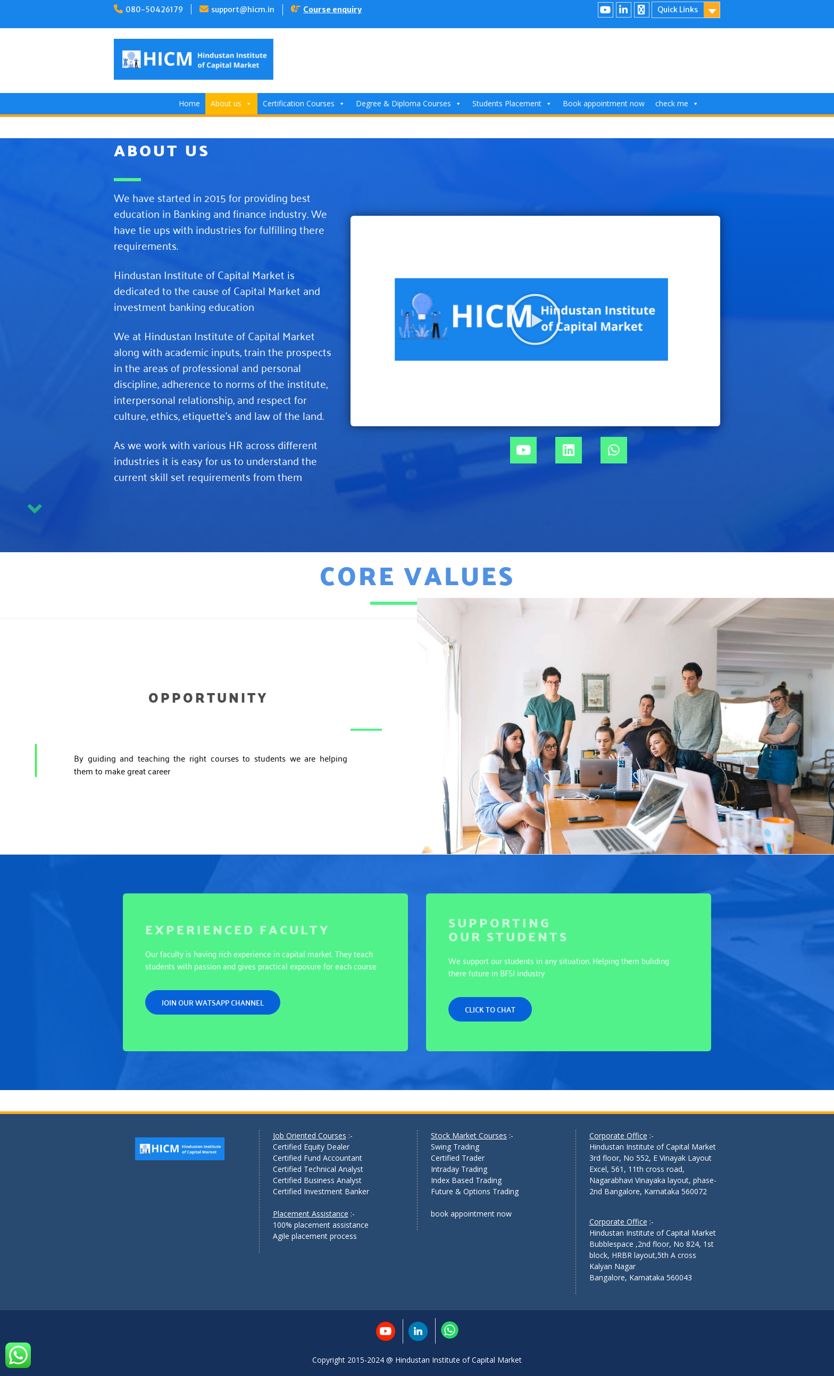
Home (189, 103)
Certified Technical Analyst (318, 1169)
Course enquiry (332, 9)
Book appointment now (604, 103)
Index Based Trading (466, 1180)
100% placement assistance (321, 1225)
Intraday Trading (459, 1169)
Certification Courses (304, 103)
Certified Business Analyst (317, 1180)
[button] (535, 319)
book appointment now (471, 1214)
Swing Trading (455, 1147)
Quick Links (677, 9)
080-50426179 (154, 9)
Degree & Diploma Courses (409, 103)
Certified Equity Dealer (311, 1147)
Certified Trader (458, 1158)
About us (231, 103)
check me (677, 103)
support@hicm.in (242, 9)
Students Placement (512, 103)
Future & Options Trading (475, 1191)
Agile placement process (315, 1236)
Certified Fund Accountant (317, 1158)
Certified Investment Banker (321, 1191)
